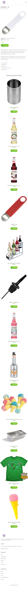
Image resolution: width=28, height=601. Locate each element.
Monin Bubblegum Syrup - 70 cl (14, 341)
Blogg (2, 571)
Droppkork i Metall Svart (14, 302)
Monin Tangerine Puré (14, 380)
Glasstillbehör (3, 558)
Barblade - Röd (14, 224)
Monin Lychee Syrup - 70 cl (14, 146)
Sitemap (2, 579)
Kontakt (2, 573)
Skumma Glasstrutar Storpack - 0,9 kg (14, 419)
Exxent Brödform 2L (14, 446)
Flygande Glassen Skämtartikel (14, 522)
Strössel (2, 560)
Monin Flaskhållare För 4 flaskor (14, 263)
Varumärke (7, 38)
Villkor (2, 575)
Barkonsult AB (12, 38)
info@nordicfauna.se (4, 548)
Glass (2, 554)
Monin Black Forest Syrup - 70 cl (14, 185)
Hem (2, 8)
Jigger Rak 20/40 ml (14, 107)
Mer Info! (5, 45)
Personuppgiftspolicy (5, 577)
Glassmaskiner (3, 556)
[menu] (26, 2)
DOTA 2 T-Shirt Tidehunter (14, 483)
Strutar (2, 562)
